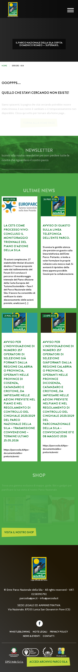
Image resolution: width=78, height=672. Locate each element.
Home (4, 65)
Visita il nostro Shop (19, 533)
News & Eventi (31, 636)
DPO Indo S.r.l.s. (14, 661)
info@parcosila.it (49, 598)
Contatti (48, 636)
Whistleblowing (19, 631)
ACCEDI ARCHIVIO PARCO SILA (48, 662)
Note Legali (40, 631)
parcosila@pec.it (29, 598)
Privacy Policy (59, 631)
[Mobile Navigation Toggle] (70, 10)
